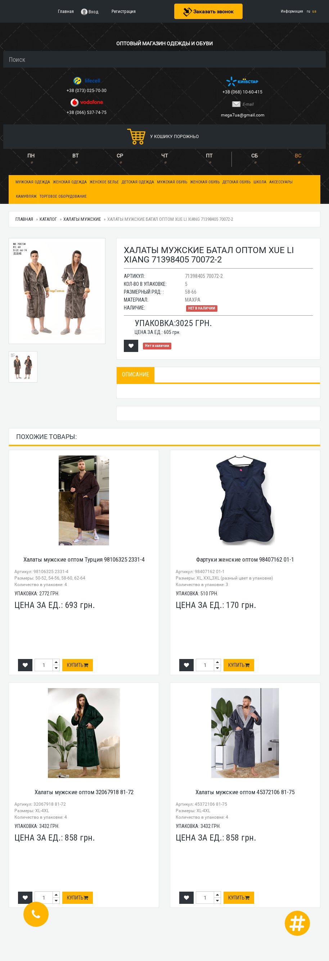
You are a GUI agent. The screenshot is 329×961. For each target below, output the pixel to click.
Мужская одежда (32, 182)
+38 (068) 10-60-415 (242, 92)
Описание (135, 374)
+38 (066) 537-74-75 (87, 112)
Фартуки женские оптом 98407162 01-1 (245, 559)
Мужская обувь (172, 182)
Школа (259, 182)
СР (120, 156)
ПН (31, 156)
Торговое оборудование (63, 196)
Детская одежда (138, 182)
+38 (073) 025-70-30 (87, 90)
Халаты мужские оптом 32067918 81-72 (84, 792)
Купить (77, 665)
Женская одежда (70, 182)
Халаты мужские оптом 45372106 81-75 (244, 792)
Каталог (48, 219)
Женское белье (104, 182)
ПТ (209, 156)
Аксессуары (281, 182)
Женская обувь (205, 182)
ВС (298, 156)
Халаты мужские (82, 219)
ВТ (75, 156)
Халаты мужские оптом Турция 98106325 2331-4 (84, 559)
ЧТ (164, 156)
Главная (24, 219)
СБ (254, 156)
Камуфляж (26, 196)
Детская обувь (236, 182)
